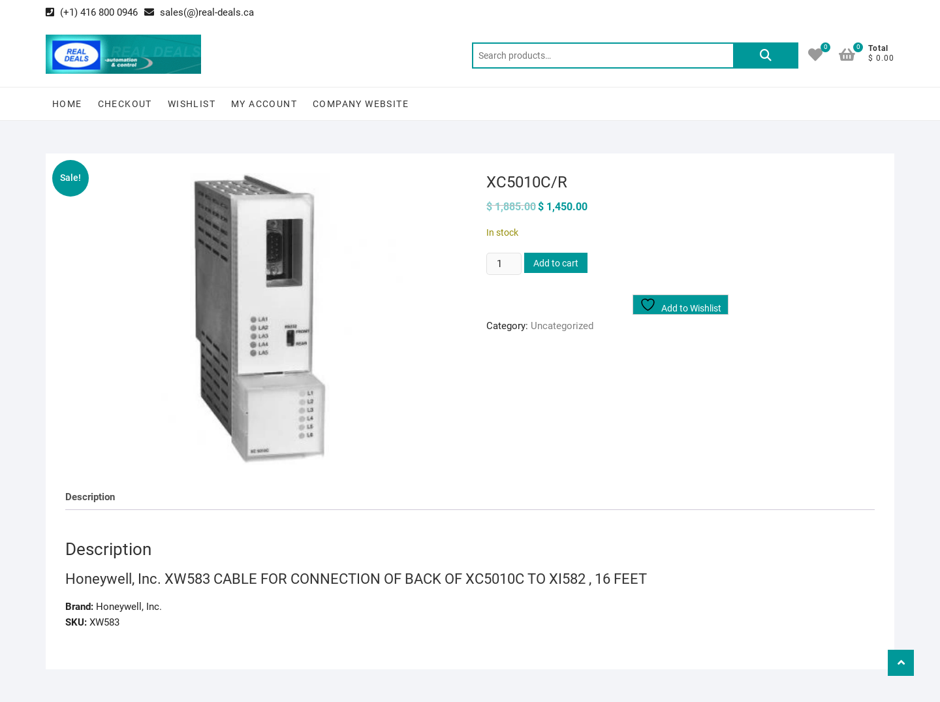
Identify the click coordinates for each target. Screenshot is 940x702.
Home (67, 104)
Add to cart (555, 263)
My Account (264, 104)
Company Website (361, 104)
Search (765, 55)
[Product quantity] (504, 264)
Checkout (125, 104)
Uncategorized (562, 326)
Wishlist (191, 104)
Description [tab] (90, 497)
